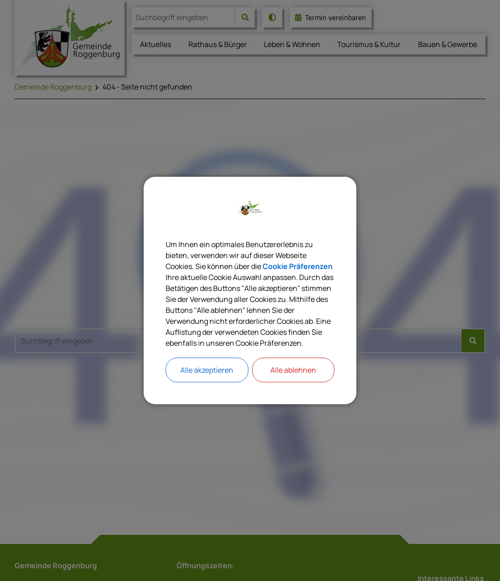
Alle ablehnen (293, 370)
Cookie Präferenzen (298, 266)
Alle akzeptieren (206, 370)
